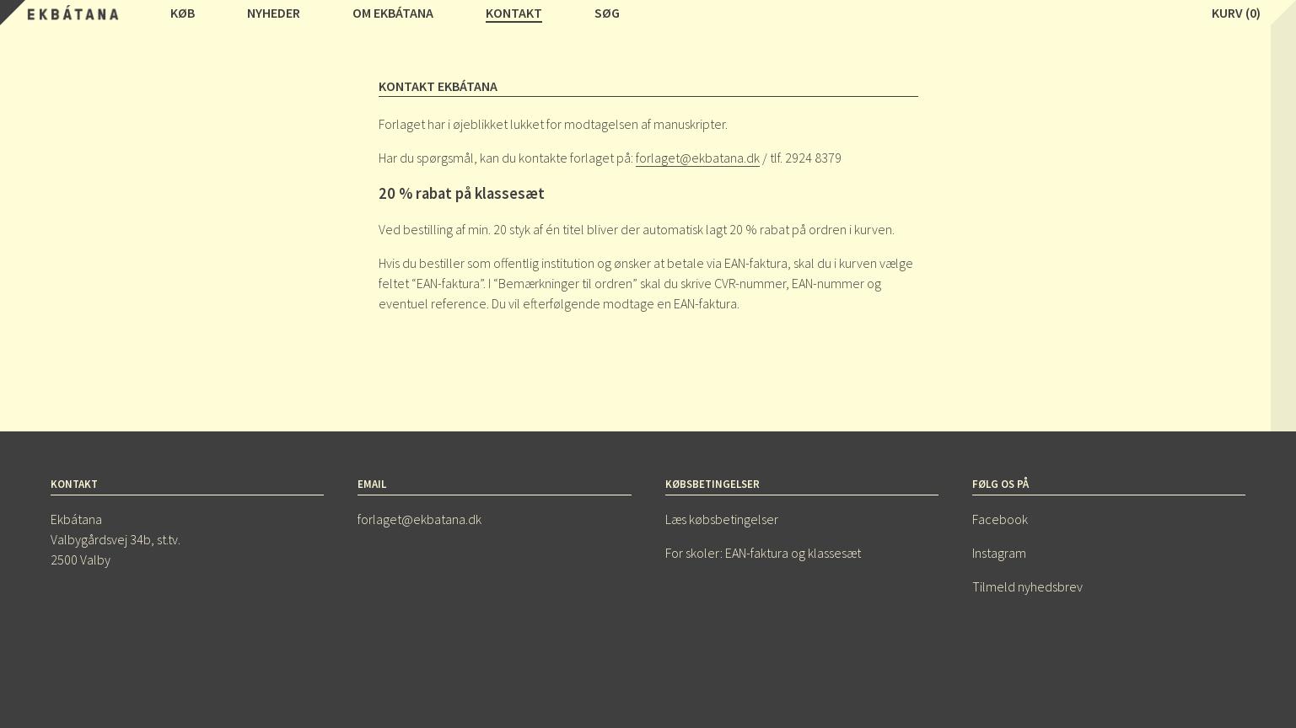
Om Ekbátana (392, 12)
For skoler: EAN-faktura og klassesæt (763, 552)
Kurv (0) (1236, 12)
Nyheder (273, 12)
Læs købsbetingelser (721, 519)
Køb (182, 12)
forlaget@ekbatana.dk (698, 157)
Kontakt (514, 12)
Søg (607, 12)
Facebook (1000, 519)
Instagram (999, 552)
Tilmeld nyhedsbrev (1027, 586)
